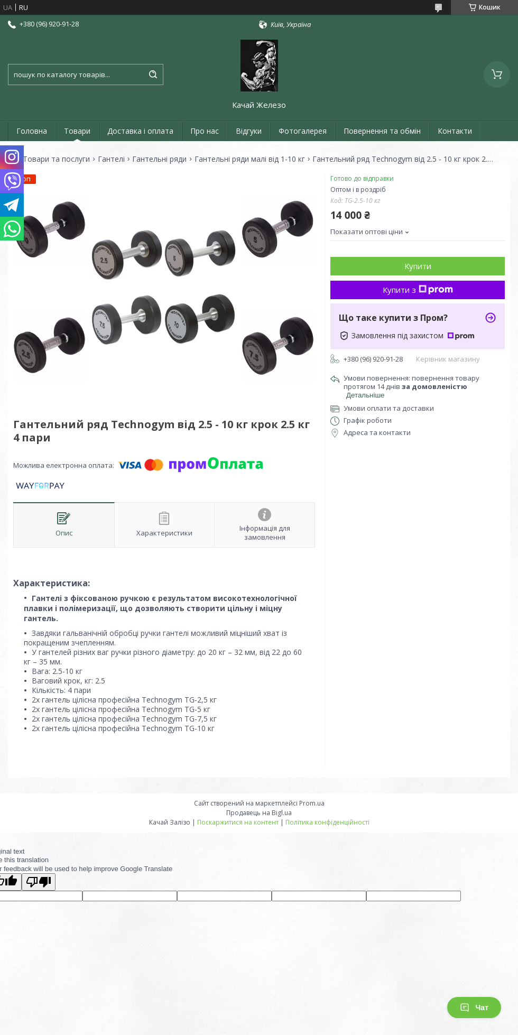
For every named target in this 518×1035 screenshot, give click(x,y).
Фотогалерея (303, 131)
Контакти (455, 131)
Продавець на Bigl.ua (259, 812)
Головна (31, 131)
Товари (77, 131)
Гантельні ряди (159, 159)
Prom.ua (312, 803)
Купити (417, 266)
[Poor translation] (39, 882)
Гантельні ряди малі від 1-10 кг (250, 159)
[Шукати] (152, 74)
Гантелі (111, 159)
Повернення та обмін (382, 131)
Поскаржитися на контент (238, 822)
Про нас (204, 131)
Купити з (418, 289)
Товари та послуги (56, 159)
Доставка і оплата (140, 131)
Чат (474, 1007)
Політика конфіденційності (327, 822)
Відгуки (249, 131)
